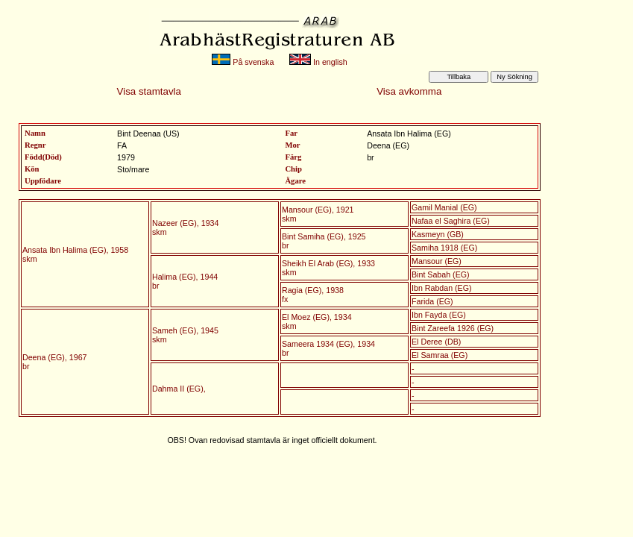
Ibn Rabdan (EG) (442, 287)
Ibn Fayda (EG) (439, 314)
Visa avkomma (409, 91)
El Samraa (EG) (439, 355)
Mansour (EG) (437, 261)
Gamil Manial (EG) (444, 207)
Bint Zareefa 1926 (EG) (453, 328)
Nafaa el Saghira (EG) (451, 220)
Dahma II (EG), (179, 388)
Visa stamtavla (149, 91)
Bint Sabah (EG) (441, 274)
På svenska (243, 61)
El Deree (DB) (436, 341)
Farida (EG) (432, 301)
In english (318, 61)
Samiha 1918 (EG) (444, 247)
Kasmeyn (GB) (438, 234)
